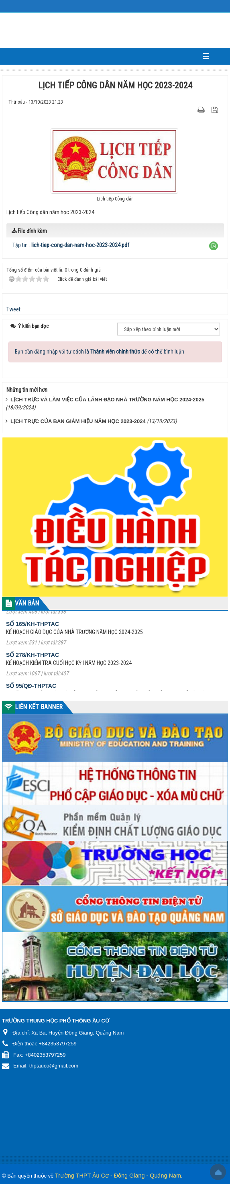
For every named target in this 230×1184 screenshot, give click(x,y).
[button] (214, 246)
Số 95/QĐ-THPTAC (31, 690)
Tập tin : (70, 245)
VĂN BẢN (27, 603)
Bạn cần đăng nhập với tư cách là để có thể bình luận (99, 351)
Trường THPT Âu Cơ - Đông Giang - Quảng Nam (118, 1175)
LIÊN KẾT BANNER (39, 707)
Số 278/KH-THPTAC (32, 659)
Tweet (13, 309)
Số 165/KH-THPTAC (32, 628)
